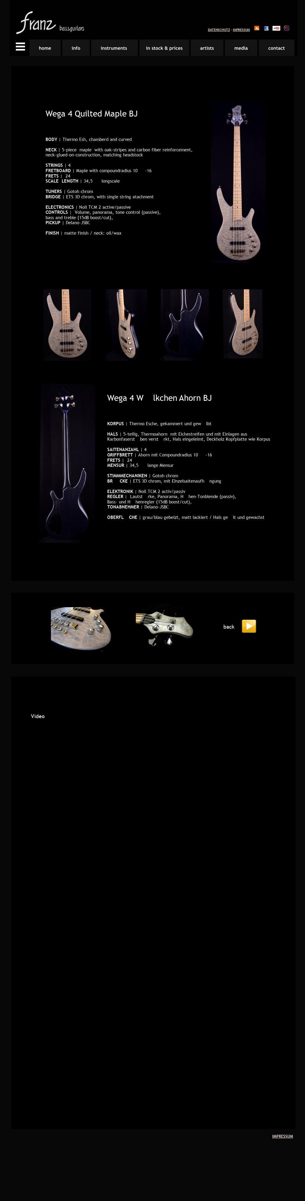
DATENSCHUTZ (219, 29)
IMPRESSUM (241, 29)
